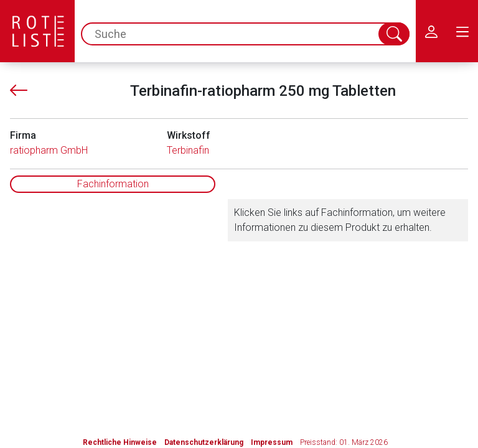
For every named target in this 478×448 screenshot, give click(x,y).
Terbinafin (188, 150)
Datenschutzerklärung (203, 442)
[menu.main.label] (462, 31)
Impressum (272, 442)
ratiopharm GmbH (49, 150)
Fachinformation (113, 184)
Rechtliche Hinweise (120, 442)
